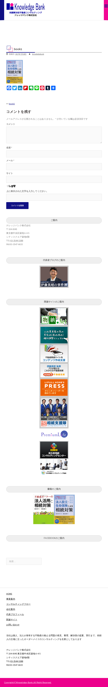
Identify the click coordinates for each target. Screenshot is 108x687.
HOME (9, 593)
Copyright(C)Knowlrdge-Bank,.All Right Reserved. (27, 682)
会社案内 (10, 609)
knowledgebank (38, 54)
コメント (10, 124)
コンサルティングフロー (18, 604)
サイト (9, 173)
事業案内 (10, 599)
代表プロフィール (15, 614)
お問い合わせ (13, 624)
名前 (9, 147)
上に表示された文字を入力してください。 (27, 191)
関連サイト (11, 619)
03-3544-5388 (16, 240)
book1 (12, 103)
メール (10, 160)
